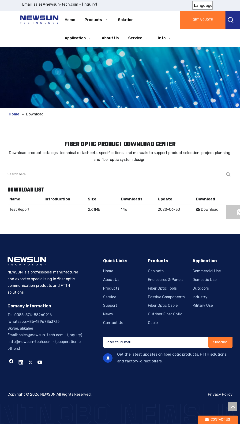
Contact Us (113, 323)
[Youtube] (40, 362)
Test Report (19, 209)
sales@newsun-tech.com (56, 4)
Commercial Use (206, 271)
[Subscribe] (220, 342)
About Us (111, 279)
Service (109, 297)
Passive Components (166, 297)
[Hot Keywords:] (231, 20)
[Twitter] (30, 362)
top (232, 406)
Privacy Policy (220, 394)
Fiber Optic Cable (163, 305)
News (108, 314)
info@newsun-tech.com (30, 341)
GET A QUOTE (203, 20)
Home (108, 271)
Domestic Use (204, 279)
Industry (199, 297)
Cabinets (156, 271)
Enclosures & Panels (165, 279)
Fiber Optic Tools (162, 288)
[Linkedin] (21, 362)
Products (111, 288)
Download (207, 209)
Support (110, 305)
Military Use (202, 305)
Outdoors (200, 288)
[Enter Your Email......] (154, 342)
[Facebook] (11, 362)
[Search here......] (116, 174)
